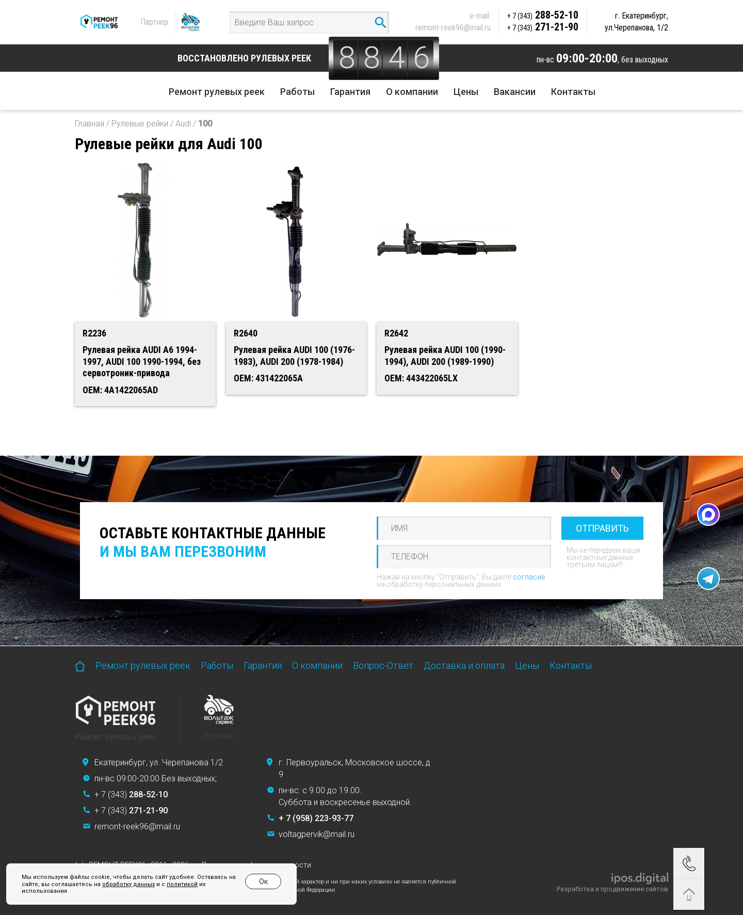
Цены (466, 91)
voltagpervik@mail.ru (316, 834)
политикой (182, 884)
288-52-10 (542, 15)
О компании (412, 91)
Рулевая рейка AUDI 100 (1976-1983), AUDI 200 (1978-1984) (294, 355)
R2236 (94, 333)
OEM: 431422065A (268, 378)
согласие (529, 577)
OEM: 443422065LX (421, 378)
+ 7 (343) (131, 794)
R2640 (245, 333)
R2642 (396, 333)
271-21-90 (542, 27)
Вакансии (515, 91)
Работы (297, 91)
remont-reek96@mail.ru (453, 28)
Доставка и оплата (464, 665)
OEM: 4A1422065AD (120, 389)
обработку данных (128, 884)
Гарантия (350, 91)
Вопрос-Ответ (383, 665)
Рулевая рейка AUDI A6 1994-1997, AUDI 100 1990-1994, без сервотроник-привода (142, 361)
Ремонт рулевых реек (217, 91)
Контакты (573, 91)
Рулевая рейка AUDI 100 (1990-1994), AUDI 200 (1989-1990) (445, 355)
